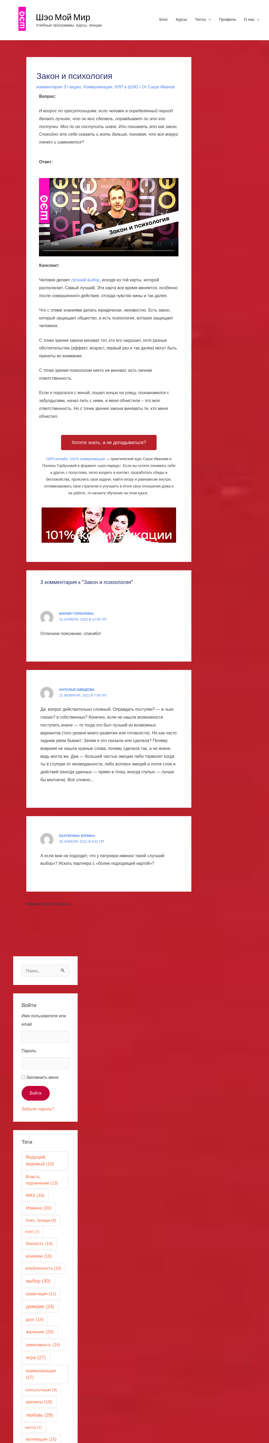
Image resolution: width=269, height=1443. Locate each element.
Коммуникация (97, 87)
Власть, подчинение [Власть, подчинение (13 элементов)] (42, 1179)
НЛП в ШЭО (126, 87)
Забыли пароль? (38, 1109)
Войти (36, 1093)
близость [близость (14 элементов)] (39, 1243)
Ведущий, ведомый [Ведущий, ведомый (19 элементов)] (40, 1160)
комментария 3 (51, 87)
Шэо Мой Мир (63, 17)
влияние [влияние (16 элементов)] (39, 1256)
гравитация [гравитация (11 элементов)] (41, 1294)
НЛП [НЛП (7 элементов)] (32, 1232)
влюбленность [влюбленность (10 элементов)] (43, 1268)
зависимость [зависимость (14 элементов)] (43, 1344)
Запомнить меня (42, 1077)
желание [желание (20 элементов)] (40, 1331)
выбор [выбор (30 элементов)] (38, 1281)
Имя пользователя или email (44, 1020)
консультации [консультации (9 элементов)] (41, 1390)
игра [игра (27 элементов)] (36, 1357)
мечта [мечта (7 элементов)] (33, 1427)
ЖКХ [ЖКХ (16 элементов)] (35, 1195)
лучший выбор (85, 280)
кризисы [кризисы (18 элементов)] (39, 1401)
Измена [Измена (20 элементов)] (39, 1208)
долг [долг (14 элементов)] (35, 1319)
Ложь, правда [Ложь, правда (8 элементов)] (41, 1220)
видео (75, 87)
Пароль (29, 1051)
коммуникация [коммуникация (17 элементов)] (41, 1374)
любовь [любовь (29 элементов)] (39, 1415)
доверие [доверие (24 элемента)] (40, 1306)
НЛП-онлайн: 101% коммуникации (75, 459)
